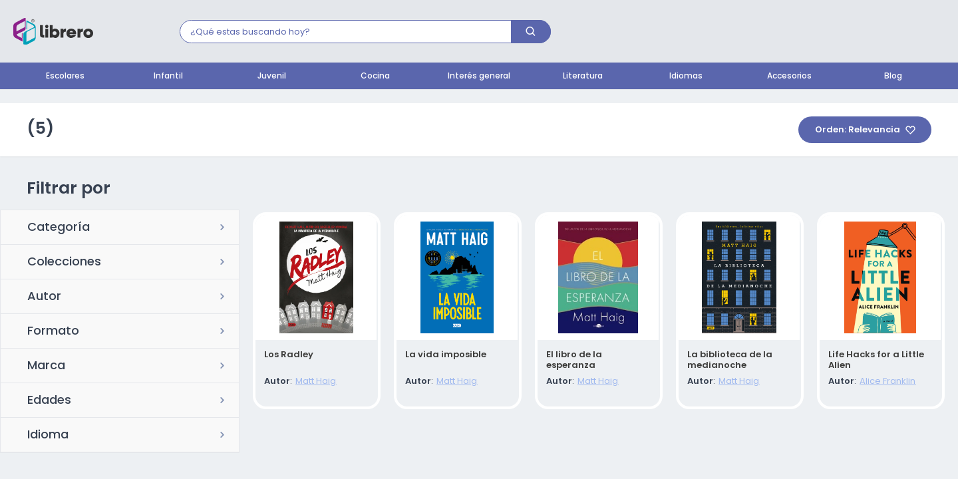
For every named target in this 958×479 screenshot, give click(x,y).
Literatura (583, 76)
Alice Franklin (885, 382)
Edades (49, 401)
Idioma (48, 436)
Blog (893, 76)
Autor (44, 297)
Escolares (65, 76)
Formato (53, 332)
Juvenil (271, 76)
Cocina (375, 76)
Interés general (479, 76)
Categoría (58, 228)
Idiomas (686, 76)
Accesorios (789, 76)
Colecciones (64, 263)
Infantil (168, 76)
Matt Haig (313, 382)
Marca (46, 367)
